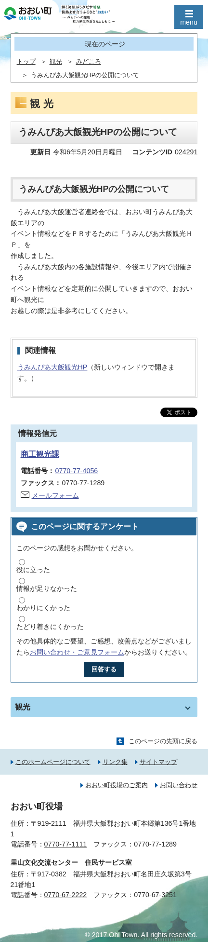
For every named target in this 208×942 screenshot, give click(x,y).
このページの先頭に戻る (163, 741)
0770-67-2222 (65, 895)
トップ (26, 61)
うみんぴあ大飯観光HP (52, 367)
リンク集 (115, 761)
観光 (56, 61)
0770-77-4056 (76, 471)
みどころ (88, 61)
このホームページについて (53, 761)
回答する (104, 669)
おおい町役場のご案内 (116, 785)
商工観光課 (40, 454)
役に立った (33, 569)
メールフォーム (55, 495)
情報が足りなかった (46, 588)
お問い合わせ (178, 785)
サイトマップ (158, 761)
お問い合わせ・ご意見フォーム (77, 652)
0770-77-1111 (65, 844)
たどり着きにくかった (50, 626)
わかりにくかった (43, 607)
